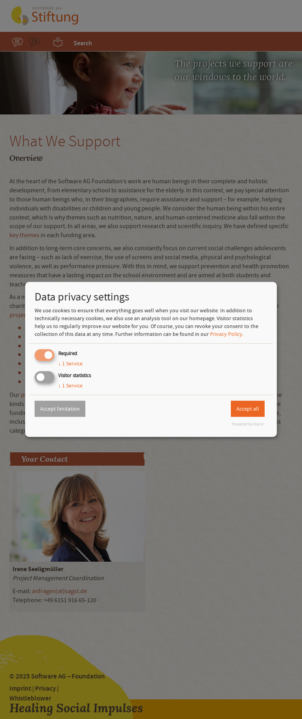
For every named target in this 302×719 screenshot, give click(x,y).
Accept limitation (60, 408)
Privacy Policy (226, 333)
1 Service (70, 363)
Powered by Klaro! (248, 424)
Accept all (247, 408)
